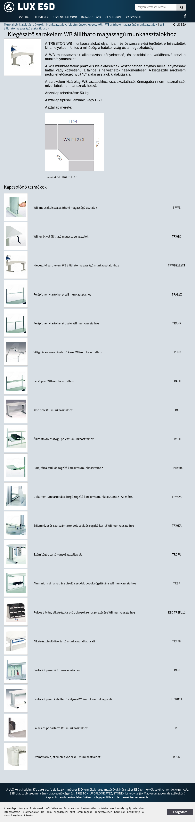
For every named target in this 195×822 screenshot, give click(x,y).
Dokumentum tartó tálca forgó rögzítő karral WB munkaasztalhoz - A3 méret (83, 497)
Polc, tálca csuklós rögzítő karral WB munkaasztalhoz (68, 468)
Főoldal (24, 17)
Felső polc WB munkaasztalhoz (54, 381)
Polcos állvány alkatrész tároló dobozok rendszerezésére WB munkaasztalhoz (84, 612)
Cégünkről (113, 17)
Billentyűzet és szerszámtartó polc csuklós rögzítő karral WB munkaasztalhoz (84, 526)
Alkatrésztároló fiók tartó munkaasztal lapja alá (64, 641)
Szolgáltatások (65, 17)
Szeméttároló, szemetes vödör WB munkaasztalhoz (67, 757)
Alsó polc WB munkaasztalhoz (53, 410)
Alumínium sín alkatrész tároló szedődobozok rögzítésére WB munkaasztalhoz (85, 583)
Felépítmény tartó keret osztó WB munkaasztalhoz (66, 323)
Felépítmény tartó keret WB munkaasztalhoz (62, 295)
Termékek (42, 17)
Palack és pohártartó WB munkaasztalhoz (61, 728)
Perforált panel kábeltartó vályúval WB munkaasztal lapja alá (73, 699)
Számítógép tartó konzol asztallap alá (58, 555)
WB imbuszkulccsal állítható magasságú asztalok (65, 208)
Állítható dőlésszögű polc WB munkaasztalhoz (64, 439)
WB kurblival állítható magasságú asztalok (61, 237)
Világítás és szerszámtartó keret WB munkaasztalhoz (68, 352)
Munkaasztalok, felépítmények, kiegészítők (74, 25)
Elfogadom (180, 812)
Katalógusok (91, 17)
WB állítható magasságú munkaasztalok (131, 25)
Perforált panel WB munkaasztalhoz (57, 670)
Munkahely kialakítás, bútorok (24, 25)
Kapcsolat (134, 17)
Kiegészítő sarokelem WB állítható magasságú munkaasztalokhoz (76, 265)
